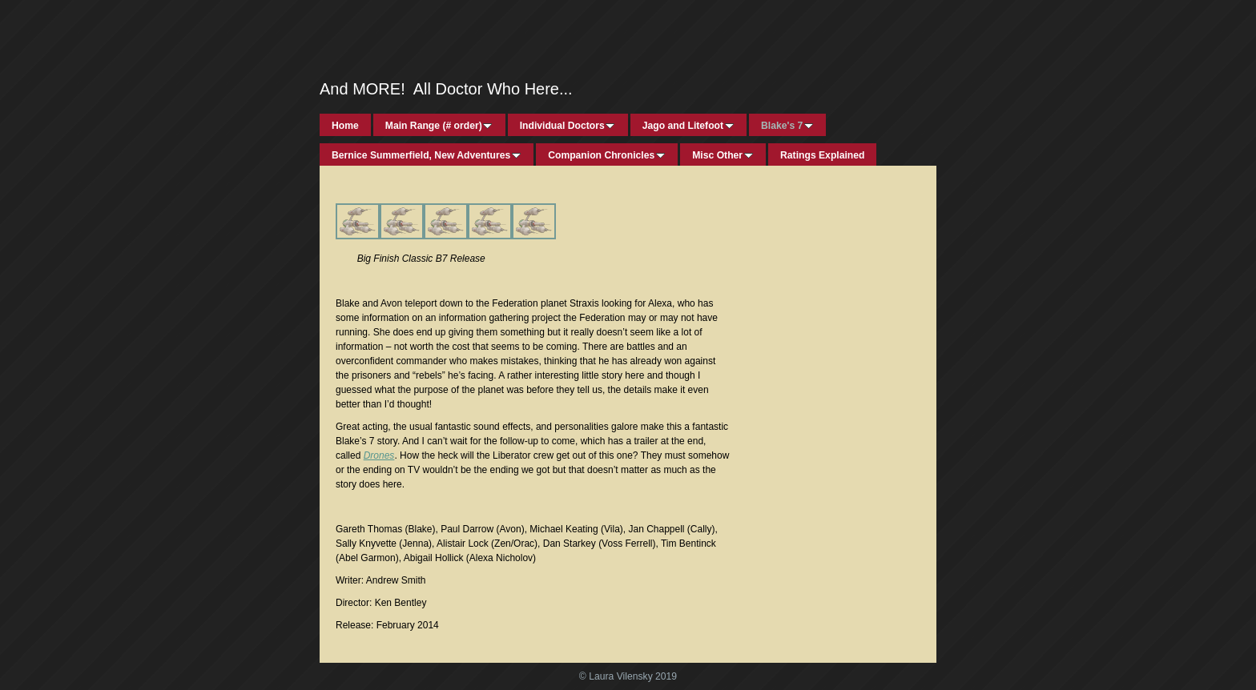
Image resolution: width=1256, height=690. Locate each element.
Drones (379, 455)
